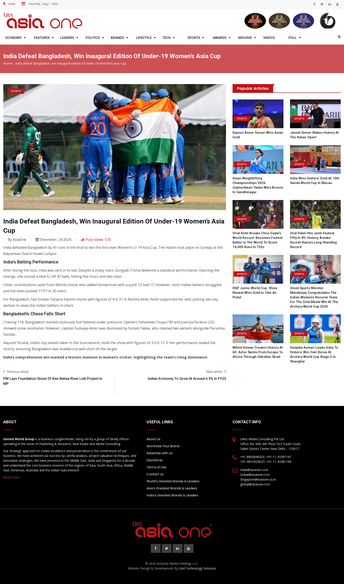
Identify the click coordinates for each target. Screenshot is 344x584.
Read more (11, 477)
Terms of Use (156, 467)
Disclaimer (155, 460)
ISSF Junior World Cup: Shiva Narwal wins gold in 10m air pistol (255, 292)
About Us (153, 439)
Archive (245, 38)
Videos (269, 38)
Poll (292, 38)
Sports (194, 38)
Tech (166, 38)
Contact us (155, 474)
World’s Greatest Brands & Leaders (173, 481)
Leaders (67, 38)
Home (8, 63)
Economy (13, 38)
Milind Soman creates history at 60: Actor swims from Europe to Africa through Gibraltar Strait (258, 352)
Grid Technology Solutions (197, 568)
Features (42, 38)
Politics (93, 38)
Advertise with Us (159, 453)
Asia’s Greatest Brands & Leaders (172, 488)
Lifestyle (144, 38)
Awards (219, 38)
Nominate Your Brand (163, 446)
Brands (117, 38)
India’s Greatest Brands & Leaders (172, 495)
